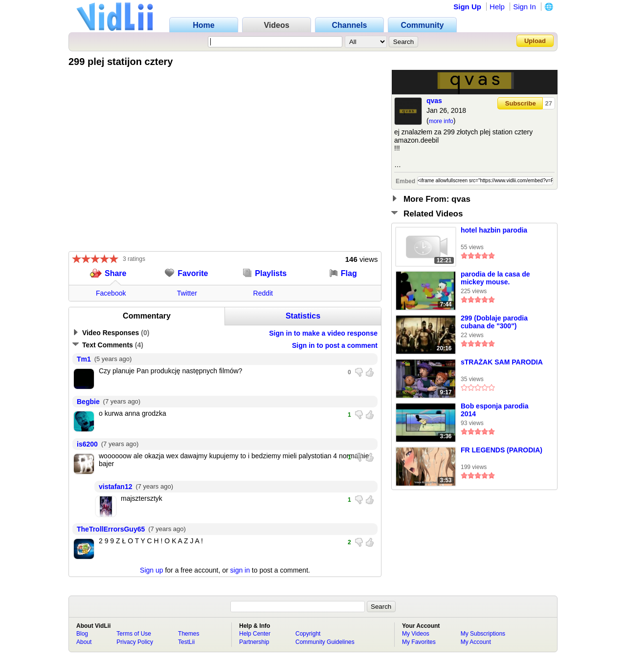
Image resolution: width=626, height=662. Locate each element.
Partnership (254, 642)
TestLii (186, 642)
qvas (434, 101)
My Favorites (419, 642)
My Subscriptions (483, 633)
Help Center (254, 633)
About (83, 642)
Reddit (263, 293)
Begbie (88, 402)
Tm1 (84, 359)
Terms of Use (133, 633)
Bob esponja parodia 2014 (494, 410)
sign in (240, 570)
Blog (82, 633)
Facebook (111, 293)
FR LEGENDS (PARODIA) (501, 450)
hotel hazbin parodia (494, 230)
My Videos (415, 633)
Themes (188, 633)
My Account (476, 642)
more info (441, 121)
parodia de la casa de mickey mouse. (495, 278)
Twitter (187, 293)
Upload (535, 40)
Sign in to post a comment (335, 345)
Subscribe (520, 103)
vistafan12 (115, 487)
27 (548, 103)
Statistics (303, 316)
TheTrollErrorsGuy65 (111, 529)
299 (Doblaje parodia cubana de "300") (494, 322)
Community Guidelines (325, 642)
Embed (405, 181)
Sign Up (467, 6)
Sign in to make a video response (323, 333)
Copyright (307, 633)
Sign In (524, 6)
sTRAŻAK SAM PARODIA (502, 362)
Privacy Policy (134, 642)
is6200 (87, 444)
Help (497, 6)
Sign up (151, 570)
